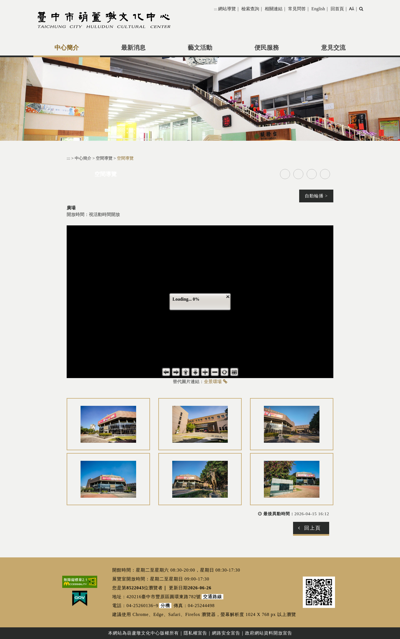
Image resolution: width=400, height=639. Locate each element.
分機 (165, 605)
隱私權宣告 (195, 633)
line (312, 174)
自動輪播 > (316, 195)
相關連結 (273, 8)
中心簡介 (66, 47)
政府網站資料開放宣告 (268, 633)
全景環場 (213, 381)
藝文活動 (200, 47)
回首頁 (337, 8)
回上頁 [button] (312, 528)
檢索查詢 (250, 8)
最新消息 (133, 47)
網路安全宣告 (226, 633)
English (318, 8)
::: (215, 9)
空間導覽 (105, 158)
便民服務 (266, 47)
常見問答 (297, 8)
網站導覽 (227, 8)
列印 (325, 174)
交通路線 (212, 596)
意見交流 (333, 47)
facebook (285, 174)
